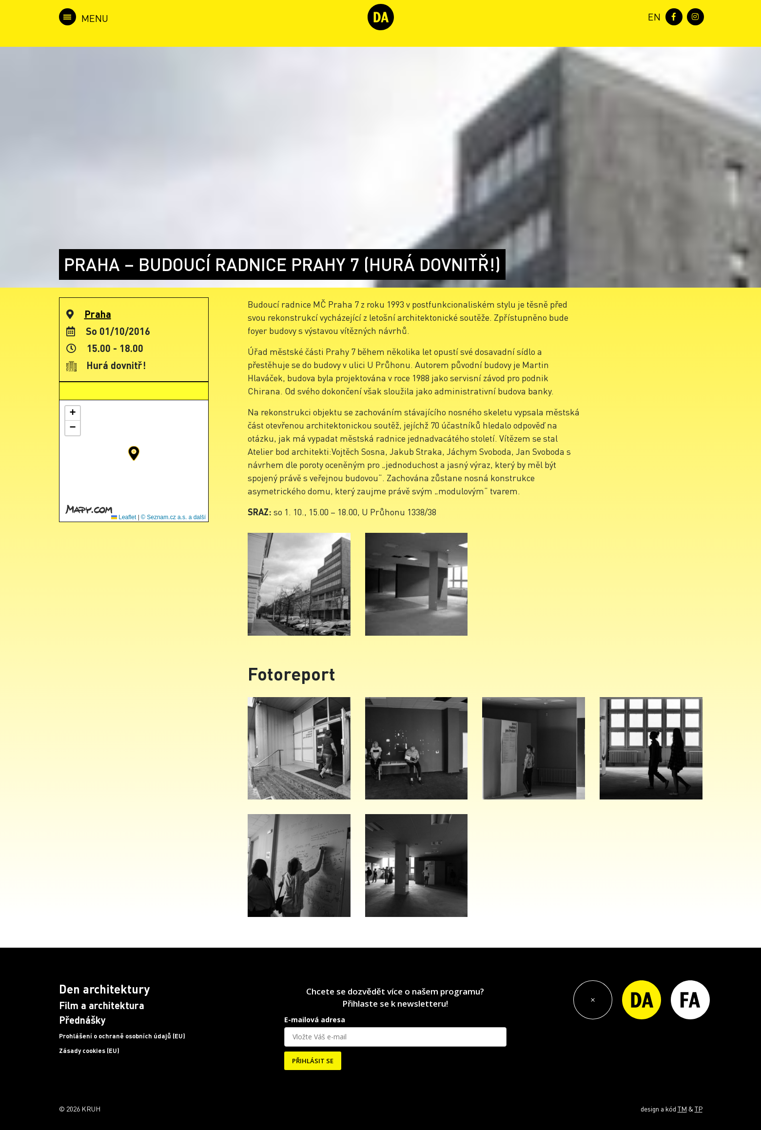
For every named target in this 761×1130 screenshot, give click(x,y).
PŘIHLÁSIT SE (312, 1060)
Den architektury (104, 988)
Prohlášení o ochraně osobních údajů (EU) (122, 1036)
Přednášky (82, 1019)
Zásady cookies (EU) (89, 1050)
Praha (97, 314)
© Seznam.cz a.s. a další (173, 517)
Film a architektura (101, 1005)
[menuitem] (652, 15)
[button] (133, 453)
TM (682, 1108)
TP (698, 1108)
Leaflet (123, 517)
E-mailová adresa (314, 1019)
